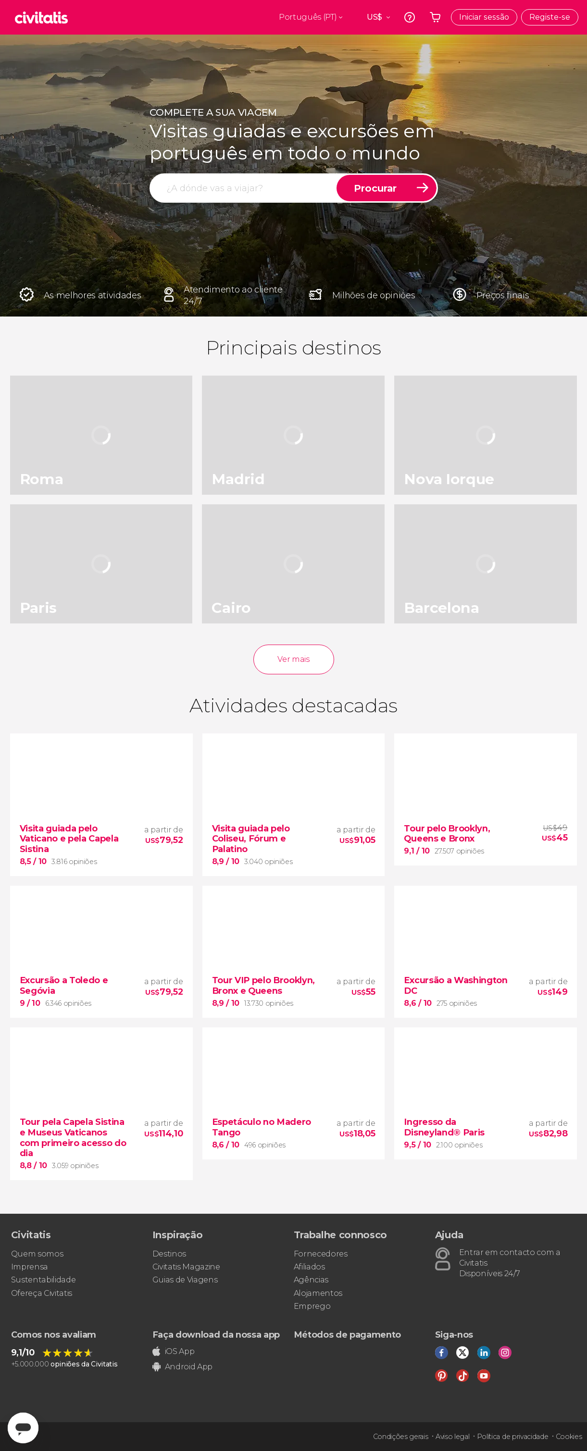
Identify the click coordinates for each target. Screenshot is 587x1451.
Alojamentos (318, 1293)
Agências (311, 1279)
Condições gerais (400, 1436)
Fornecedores (321, 1253)
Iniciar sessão (484, 17)
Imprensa (29, 1266)
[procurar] (244, 188)
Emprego (312, 1306)
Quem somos (37, 1253)
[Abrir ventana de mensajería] (23, 1428)
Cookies (569, 1436)
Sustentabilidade (43, 1279)
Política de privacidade (513, 1436)
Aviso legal (452, 1436)
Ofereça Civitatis (42, 1293)
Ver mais (293, 659)
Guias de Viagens (185, 1279)
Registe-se (549, 17)
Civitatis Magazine (186, 1266)
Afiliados (309, 1266)
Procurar (375, 188)
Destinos (169, 1253)
